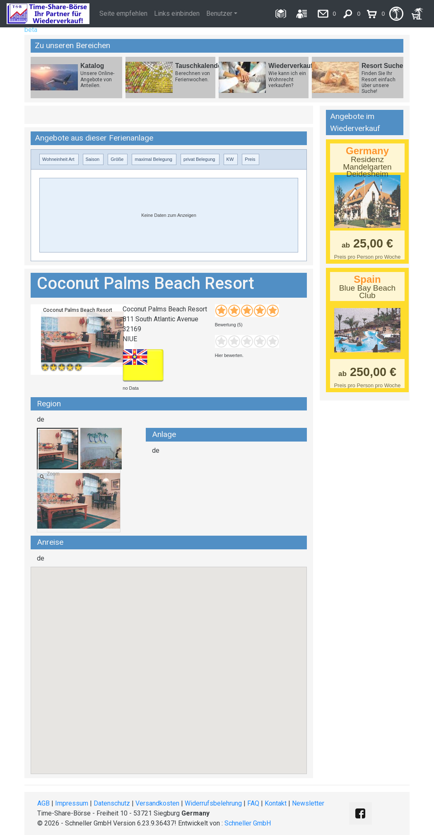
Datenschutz (112, 803)
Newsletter (308, 803)
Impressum (71, 803)
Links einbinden (177, 13)
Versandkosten (157, 803)
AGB (43, 803)
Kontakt (276, 803)
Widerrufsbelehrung (213, 803)
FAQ (253, 803)
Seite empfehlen (123, 13)
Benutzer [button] (219, 13)
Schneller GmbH (247, 823)
